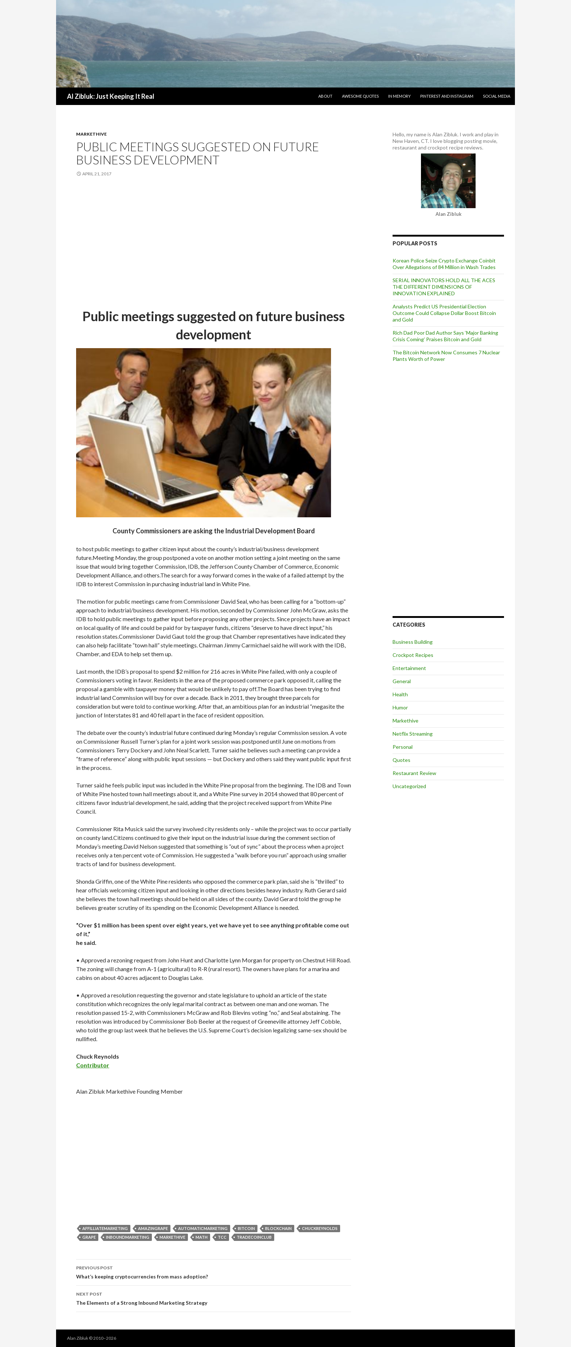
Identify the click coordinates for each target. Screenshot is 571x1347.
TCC (222, 1237)
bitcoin (246, 1228)
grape (89, 1237)
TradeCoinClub (254, 1237)
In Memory (399, 96)
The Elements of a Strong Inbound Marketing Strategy (213, 1298)
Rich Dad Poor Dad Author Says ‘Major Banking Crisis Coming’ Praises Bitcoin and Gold (445, 336)
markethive (172, 1237)
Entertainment (409, 668)
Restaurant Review (414, 773)
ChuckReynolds (320, 1228)
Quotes (401, 760)
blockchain (278, 1228)
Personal (403, 747)
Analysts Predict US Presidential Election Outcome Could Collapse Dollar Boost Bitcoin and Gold (444, 313)
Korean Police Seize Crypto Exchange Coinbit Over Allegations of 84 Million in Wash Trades (444, 263)
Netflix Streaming (413, 734)
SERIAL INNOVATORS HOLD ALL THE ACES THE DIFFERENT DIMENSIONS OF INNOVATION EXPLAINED (444, 286)
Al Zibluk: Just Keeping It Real (110, 96)
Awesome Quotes (360, 96)
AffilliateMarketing (105, 1228)
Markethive (91, 134)
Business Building (413, 642)
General (402, 681)
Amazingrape (153, 1228)
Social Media (496, 96)
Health (400, 694)
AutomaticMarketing (203, 1228)
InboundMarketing (127, 1237)
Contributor (92, 1065)
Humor (400, 707)
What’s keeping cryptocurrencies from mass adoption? (213, 1272)
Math (202, 1237)
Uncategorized (409, 786)
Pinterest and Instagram (446, 96)
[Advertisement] (213, 243)
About (325, 96)
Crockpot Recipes (413, 655)
